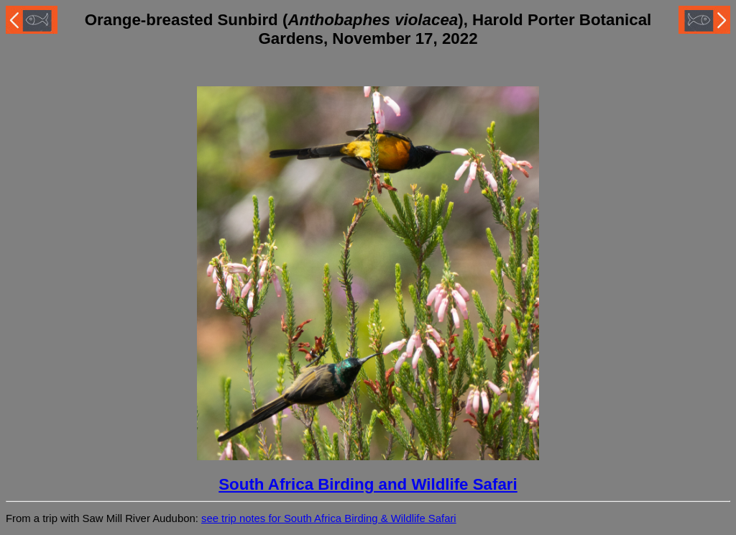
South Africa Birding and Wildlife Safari (368, 484)
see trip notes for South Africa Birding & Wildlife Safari (328, 518)
